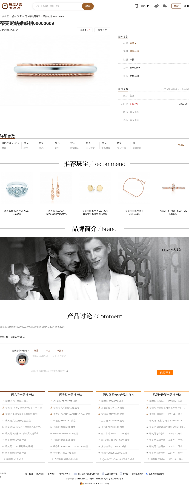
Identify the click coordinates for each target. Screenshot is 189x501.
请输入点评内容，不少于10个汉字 (49, 356)
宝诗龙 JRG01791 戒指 (64, 453)
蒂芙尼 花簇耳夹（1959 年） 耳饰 (166, 446)
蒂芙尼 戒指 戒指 (14, 459)
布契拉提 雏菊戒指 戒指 (66, 459)
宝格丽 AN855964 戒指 (112, 420)
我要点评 (102, 30)
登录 (176, 6)
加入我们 (51, 474)
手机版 (124, 474)
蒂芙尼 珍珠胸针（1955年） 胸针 (165, 401)
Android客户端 (110, 474)
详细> (181, 145)
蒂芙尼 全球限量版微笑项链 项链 (21, 414)
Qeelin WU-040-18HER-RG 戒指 (119, 459)
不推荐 (60, 350)
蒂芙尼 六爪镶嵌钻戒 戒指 (18, 420)
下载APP (142, 6)
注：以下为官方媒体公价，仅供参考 (174, 89)
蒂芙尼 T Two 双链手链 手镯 (19, 446)
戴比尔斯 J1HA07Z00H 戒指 (115, 433)
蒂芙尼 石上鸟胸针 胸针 (17, 401)
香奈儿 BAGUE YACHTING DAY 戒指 (71, 414)
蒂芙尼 (133, 43)
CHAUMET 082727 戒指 (65, 401)
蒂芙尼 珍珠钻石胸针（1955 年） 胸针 (168, 407)
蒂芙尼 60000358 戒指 (112, 401)
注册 (186, 6)
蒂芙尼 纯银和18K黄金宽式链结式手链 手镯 (26, 433)
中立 (48, 350)
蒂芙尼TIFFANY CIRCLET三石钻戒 (17, 212)
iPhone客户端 (81, 474)
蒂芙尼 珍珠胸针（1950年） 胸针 (165, 433)
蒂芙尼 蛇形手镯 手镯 (15, 440)
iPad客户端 (94, 474)
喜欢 (83, 30)
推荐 (36, 350)
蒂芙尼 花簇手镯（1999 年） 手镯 (166, 440)
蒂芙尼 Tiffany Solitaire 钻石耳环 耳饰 (23, 407)
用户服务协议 (64, 474)
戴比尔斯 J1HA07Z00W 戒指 (115, 440)
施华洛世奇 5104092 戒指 (113, 446)
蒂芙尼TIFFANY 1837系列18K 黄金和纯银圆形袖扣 (95, 212)
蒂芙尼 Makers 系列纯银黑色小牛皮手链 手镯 (27, 427)
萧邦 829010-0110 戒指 (112, 427)
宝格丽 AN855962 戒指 (112, 414)
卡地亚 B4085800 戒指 (64, 427)
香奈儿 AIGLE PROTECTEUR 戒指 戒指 (73, 446)
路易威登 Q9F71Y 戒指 (112, 407)
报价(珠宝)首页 (19, 16)
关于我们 (29, 474)
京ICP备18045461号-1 (113, 479)
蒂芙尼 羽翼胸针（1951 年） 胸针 (166, 414)
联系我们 (40, 474)
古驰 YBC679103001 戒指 (114, 453)
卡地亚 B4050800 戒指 (64, 440)
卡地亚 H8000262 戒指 (64, 420)
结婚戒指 (47, 16)
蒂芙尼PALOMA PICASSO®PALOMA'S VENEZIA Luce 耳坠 (56, 212)
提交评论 (165, 372)
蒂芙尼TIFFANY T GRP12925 (134, 212)
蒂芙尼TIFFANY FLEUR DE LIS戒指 (173, 212)
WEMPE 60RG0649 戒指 (65, 433)
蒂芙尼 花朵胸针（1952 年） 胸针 (167, 459)
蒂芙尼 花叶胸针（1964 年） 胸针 (166, 453)
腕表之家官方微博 (156, 474)
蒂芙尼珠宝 (34, 16)
